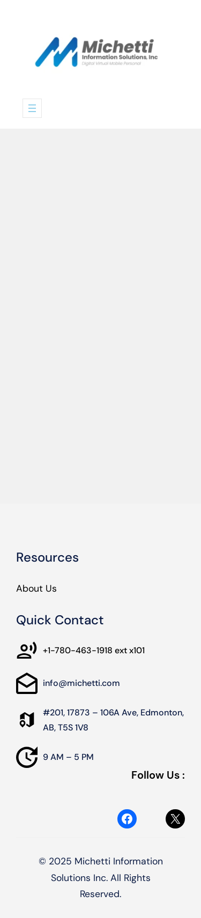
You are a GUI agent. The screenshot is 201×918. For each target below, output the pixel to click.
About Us (36, 588)
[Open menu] (32, 108)
